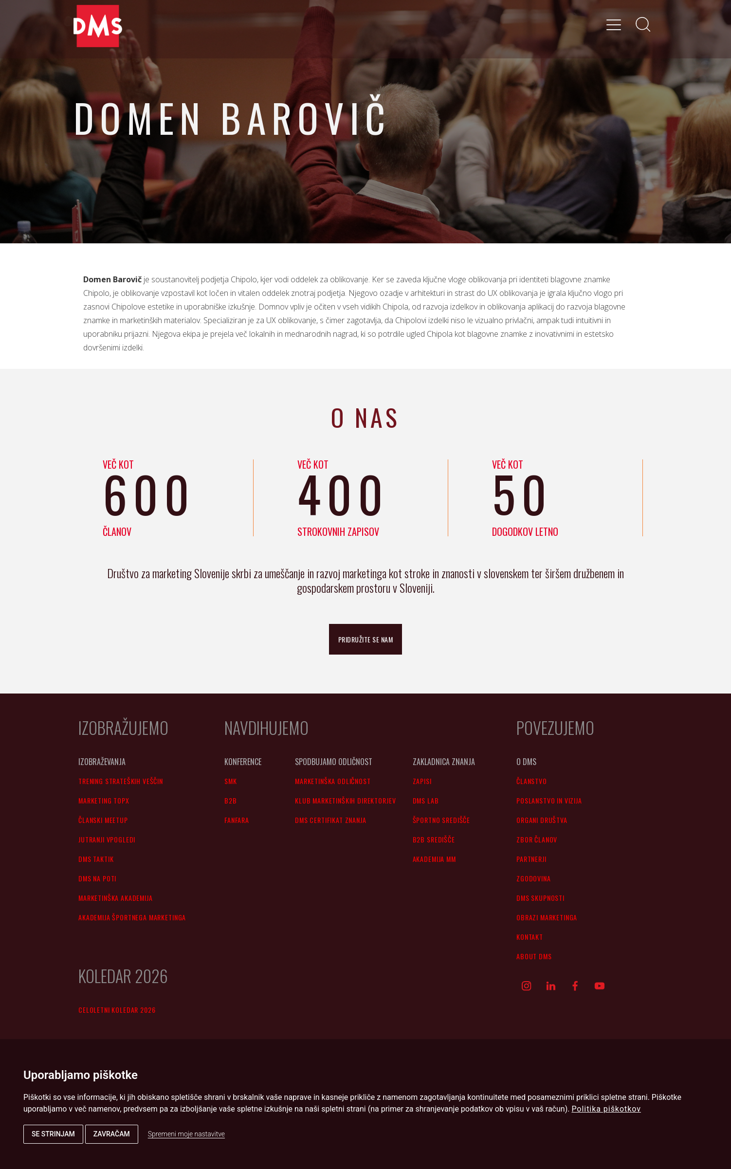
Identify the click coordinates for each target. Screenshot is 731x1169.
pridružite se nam (365, 639)
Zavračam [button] (111, 1134)
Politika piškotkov (606, 1109)
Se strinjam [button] (53, 1134)
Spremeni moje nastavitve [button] (186, 1134)
